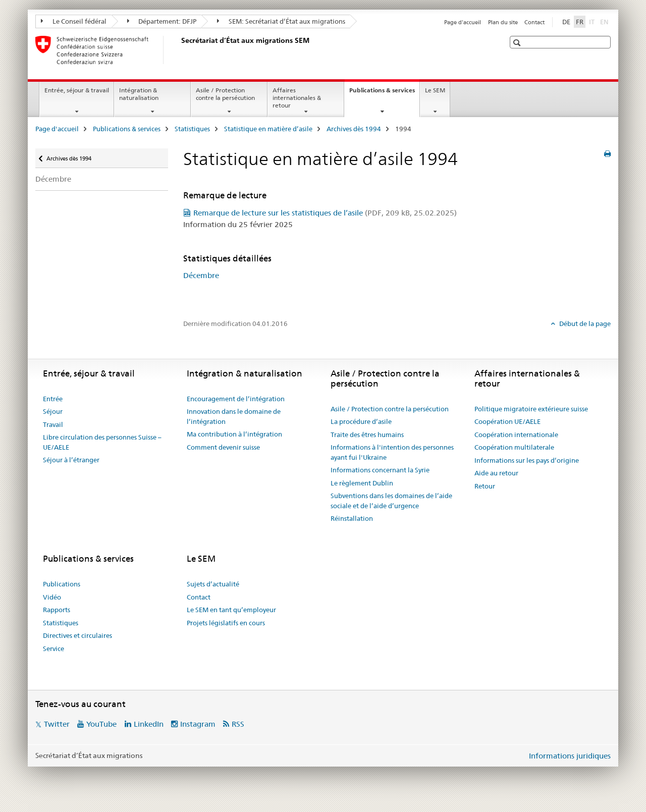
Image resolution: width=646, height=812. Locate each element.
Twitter (57, 724)
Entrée (53, 399)
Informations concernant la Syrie (380, 470)
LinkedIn (149, 724)
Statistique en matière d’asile (268, 129)
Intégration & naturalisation (138, 93)
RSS (238, 724)
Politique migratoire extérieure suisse (531, 409)
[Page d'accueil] (179, 50)
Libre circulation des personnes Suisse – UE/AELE (102, 442)
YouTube (101, 724)
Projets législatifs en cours (226, 623)
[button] (518, 42)
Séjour (53, 411)
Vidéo (52, 597)
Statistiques (192, 129)
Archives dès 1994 (354, 129)
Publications (61, 584)
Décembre (53, 179)
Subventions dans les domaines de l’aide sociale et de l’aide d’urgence (391, 501)
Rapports (56, 610)
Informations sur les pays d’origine (526, 460)
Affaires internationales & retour (297, 97)
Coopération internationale (516, 434)
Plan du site (503, 22)
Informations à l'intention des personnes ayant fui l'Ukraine (392, 452)
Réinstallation (352, 518)
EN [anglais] (605, 21)
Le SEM (435, 90)
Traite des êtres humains (367, 434)
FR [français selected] (579, 22)
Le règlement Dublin (362, 483)
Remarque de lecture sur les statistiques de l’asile (325, 213)
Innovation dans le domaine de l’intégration (234, 416)
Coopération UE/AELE (507, 421)
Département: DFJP (162, 21)
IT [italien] (593, 21)
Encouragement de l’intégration (236, 399)
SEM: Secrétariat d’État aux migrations (281, 21)
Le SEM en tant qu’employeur (231, 610)
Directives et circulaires (77, 635)
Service (53, 648)
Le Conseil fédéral (73, 21)
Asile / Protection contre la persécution (225, 93)
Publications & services (384, 93)
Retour (484, 486)
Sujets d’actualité (213, 584)
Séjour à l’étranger (71, 460)
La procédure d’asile (361, 421)
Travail (53, 424)
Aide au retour (496, 473)
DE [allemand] (566, 22)
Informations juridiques (570, 756)
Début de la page (584, 323)
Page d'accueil (462, 22)
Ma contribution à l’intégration (234, 434)
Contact (534, 22)
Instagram (198, 724)
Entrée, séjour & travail (76, 90)
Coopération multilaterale (514, 447)
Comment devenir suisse (223, 447)
